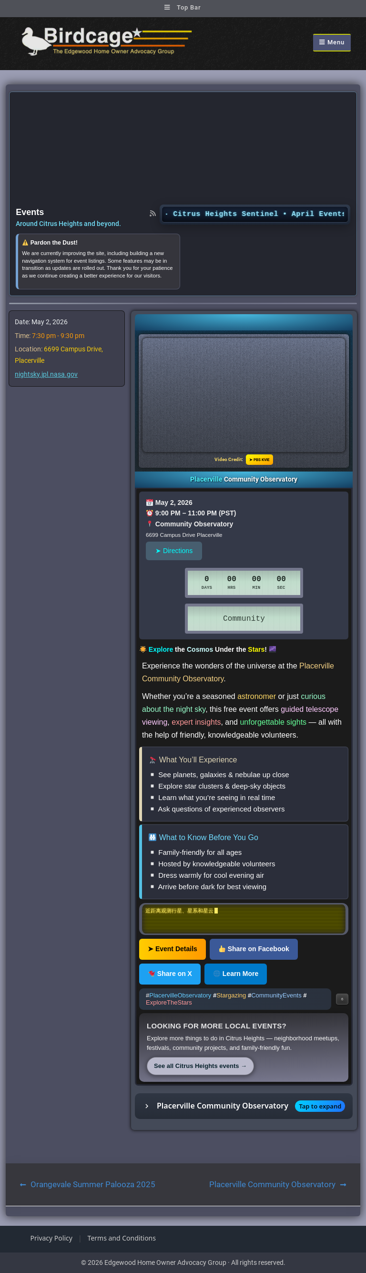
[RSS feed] (153, 213)
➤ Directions (174, 550)
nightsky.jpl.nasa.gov (46, 374)
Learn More (236, 973)
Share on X (170, 973)
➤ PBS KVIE (259, 459)
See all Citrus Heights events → (200, 1065)
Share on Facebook (254, 949)
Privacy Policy (51, 1237)
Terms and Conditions (122, 1237)
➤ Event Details (172, 949)
